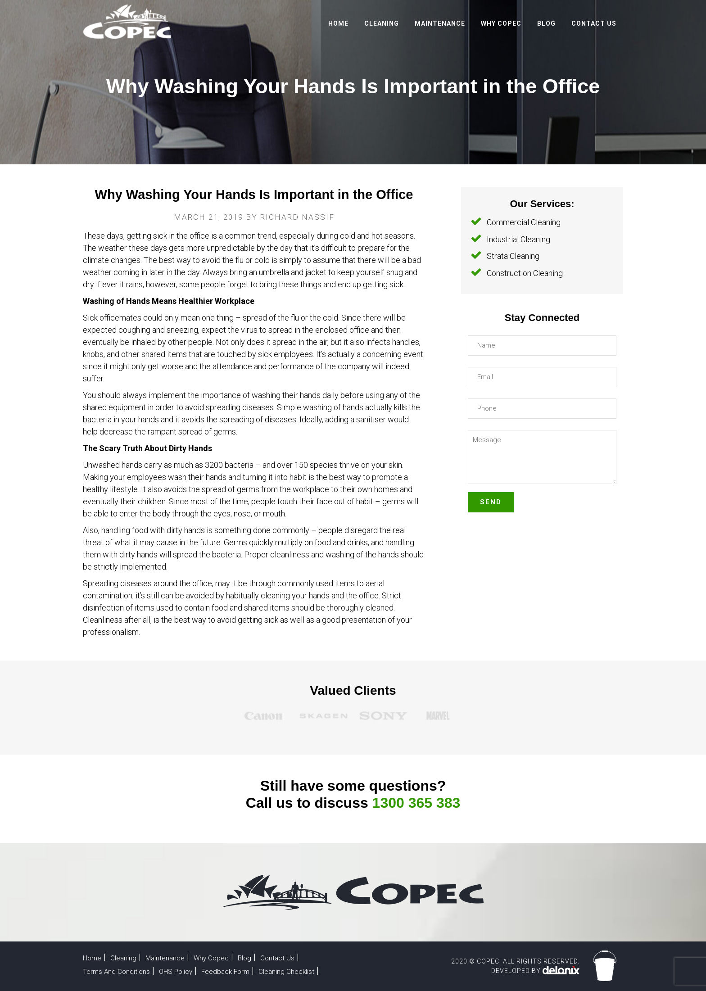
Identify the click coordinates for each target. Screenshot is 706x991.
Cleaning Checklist (293, 971)
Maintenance (167, 958)
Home (92, 958)
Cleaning (124, 958)
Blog (249, 958)
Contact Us (282, 958)
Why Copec (214, 958)
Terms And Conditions (117, 971)
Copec (128, 22)
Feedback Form (230, 971)
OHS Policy (178, 971)
